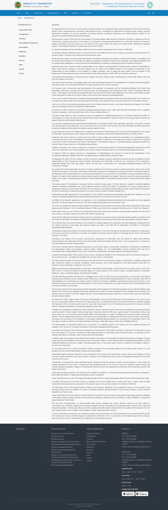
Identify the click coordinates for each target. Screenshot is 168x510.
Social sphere (23, 47)
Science (22, 60)
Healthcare (22, 51)
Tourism (21, 69)
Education (22, 56)
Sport (21, 65)
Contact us (75, 13)
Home (18, 13)
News (27, 13)
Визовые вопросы (57, 439)
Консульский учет (57, 436)
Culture (21, 73)
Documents (87, 13)
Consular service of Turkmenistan (62, 433)
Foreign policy (23, 34)
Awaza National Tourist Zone (28, 43)
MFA (65, 13)
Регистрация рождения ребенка (62, 465)
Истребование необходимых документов (66, 444)
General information (25, 30)
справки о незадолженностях (61, 447)
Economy (22, 38)
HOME (19, 18)
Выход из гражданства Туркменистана (65, 441)
